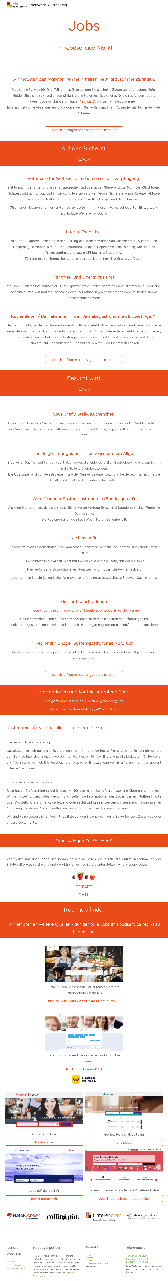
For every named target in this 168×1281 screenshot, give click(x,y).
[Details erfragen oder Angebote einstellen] (84, 129)
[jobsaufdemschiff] (44, 1198)
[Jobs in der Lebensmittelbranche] (124, 1198)
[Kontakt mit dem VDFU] (84, 1069)
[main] (84, 32)
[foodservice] (44, 1142)
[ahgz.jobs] (124, 1142)
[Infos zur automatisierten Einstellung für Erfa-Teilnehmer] (84, 1001)
